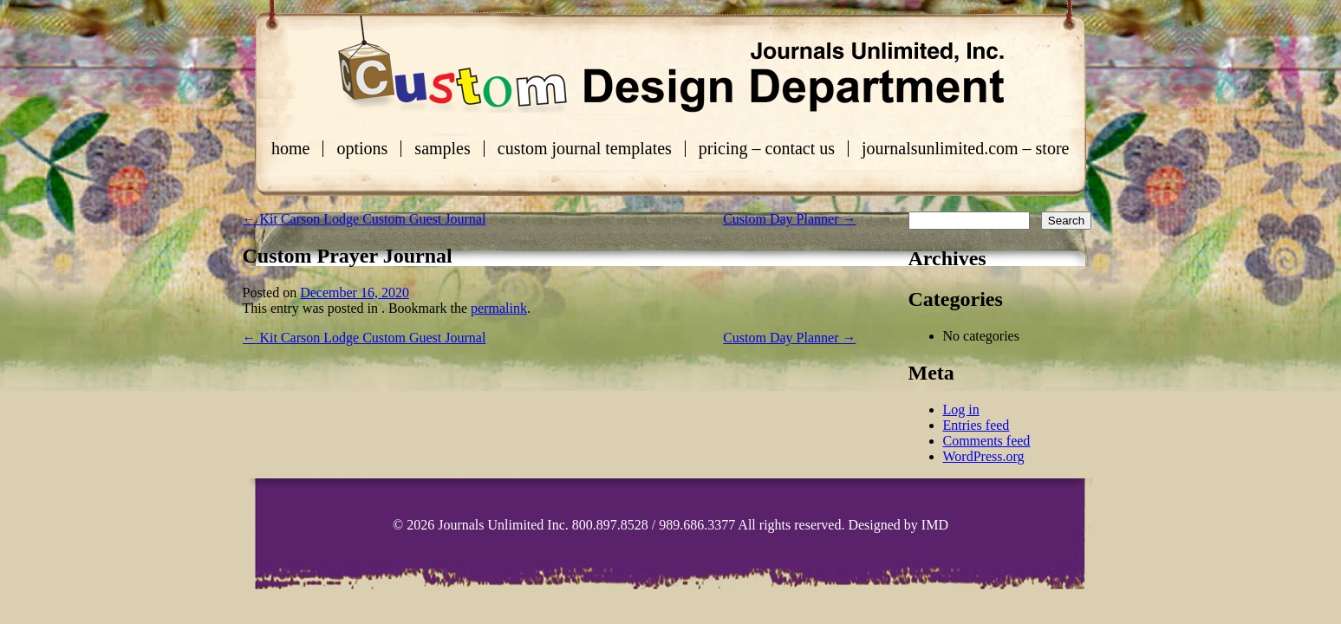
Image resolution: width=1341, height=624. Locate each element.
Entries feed (976, 425)
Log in (961, 409)
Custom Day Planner (789, 218)
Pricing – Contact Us (767, 148)
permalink (499, 308)
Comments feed (987, 440)
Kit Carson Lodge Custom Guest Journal (364, 218)
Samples (442, 148)
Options (361, 148)
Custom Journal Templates (585, 148)
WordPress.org (984, 456)
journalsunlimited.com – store (965, 148)
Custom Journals (671, 64)
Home (290, 148)
